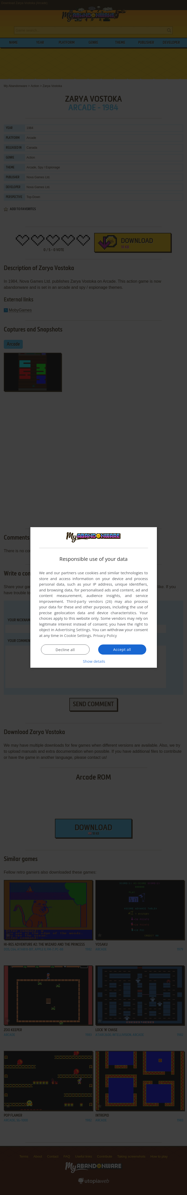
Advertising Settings (72, 629)
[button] (93, 661)
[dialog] (93, 597)
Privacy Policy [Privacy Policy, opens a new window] (105, 635)
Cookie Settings (77, 635)
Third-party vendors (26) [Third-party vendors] (89, 601)
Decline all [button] (65, 649)
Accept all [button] (122, 649)
